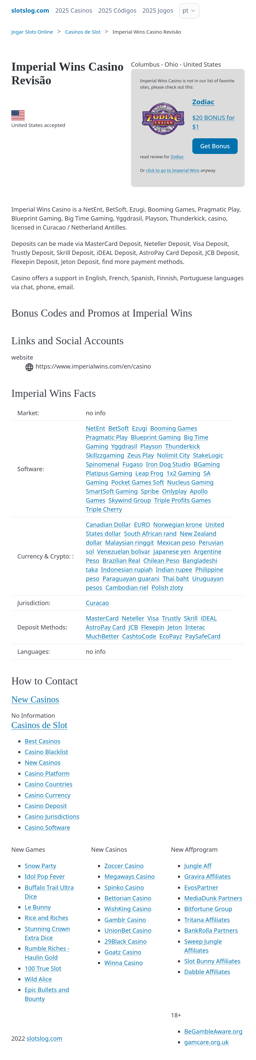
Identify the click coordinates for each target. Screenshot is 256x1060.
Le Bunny (38, 907)
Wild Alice (38, 979)
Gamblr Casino (125, 920)
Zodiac (203, 101)
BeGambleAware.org (213, 1031)
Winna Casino (123, 963)
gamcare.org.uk (206, 1042)
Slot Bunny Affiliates (212, 961)
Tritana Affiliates (207, 920)
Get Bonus (215, 146)
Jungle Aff (198, 866)
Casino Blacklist (46, 752)
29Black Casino (125, 941)
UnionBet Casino (127, 930)
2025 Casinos (73, 10)
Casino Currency (48, 795)
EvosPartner (201, 887)
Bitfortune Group (208, 909)
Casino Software (47, 827)
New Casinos (35, 699)
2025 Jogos (157, 10)
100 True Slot (43, 968)
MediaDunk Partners (213, 898)
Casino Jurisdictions (52, 816)
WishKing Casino (127, 909)
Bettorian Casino (127, 898)
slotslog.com (44, 1038)
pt (186, 10)
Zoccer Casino (124, 866)
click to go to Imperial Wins (172, 170)
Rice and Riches (46, 918)
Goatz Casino (122, 952)
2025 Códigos (117, 10)
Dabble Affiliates (207, 972)
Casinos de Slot (39, 725)
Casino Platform (47, 773)
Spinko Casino (124, 887)
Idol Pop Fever (45, 876)
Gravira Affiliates (207, 876)
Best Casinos (42, 741)
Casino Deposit (46, 806)
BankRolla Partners (211, 930)
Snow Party (40, 866)
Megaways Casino (129, 876)
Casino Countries (48, 784)
